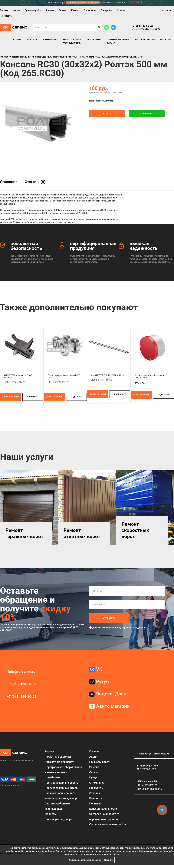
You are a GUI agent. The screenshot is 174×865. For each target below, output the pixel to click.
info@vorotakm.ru (21, 672)
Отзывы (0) (35, 182)
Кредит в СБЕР (147, 113)
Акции (16, 10)
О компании (90, 10)
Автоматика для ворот (59, 762)
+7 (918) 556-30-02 (21, 697)
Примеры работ (33, 10)
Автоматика (50, 39)
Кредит (75, 10)
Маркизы (165, 39)
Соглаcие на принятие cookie (107, 824)
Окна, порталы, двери (58, 819)
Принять (108, 860)
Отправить (109, 617)
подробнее (33, 397)
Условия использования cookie (85, 860)
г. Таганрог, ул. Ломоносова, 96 (146, 29)
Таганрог (166, 10)
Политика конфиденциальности (103, 806)
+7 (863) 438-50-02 (142, 25)
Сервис (62, 10)
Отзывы (121, 10)
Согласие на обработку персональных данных (104, 816)
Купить (107, 113)
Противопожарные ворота (118, 41)
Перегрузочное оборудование (72, 41)
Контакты (7, 16)
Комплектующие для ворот (62, 798)
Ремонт (50, 10)
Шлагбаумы (94, 39)
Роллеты (32, 39)
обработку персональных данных (127, 627)
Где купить (106, 10)
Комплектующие (145, 39)
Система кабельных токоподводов (57, 806)
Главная (4, 10)
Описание (9, 182)
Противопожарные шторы (61, 788)
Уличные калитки (56, 772)
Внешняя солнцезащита (60, 793)
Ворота (17, 39)
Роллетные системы (58, 756)
